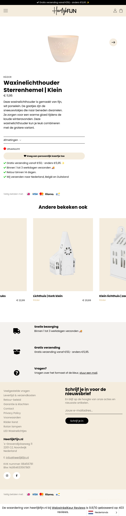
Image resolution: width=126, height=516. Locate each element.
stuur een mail (88, 373)
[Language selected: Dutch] (102, 512)
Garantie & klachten (16, 404)
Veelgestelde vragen (17, 391)
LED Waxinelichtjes (15, 431)
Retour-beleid (12, 400)
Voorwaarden (12, 417)
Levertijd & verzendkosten (20, 395)
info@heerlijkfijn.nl (17, 457)
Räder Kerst (11, 422)
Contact (9, 408)
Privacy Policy (12, 413)
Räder (8, 76)
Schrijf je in (76, 421)
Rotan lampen (13, 426)
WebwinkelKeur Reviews (68, 508)
